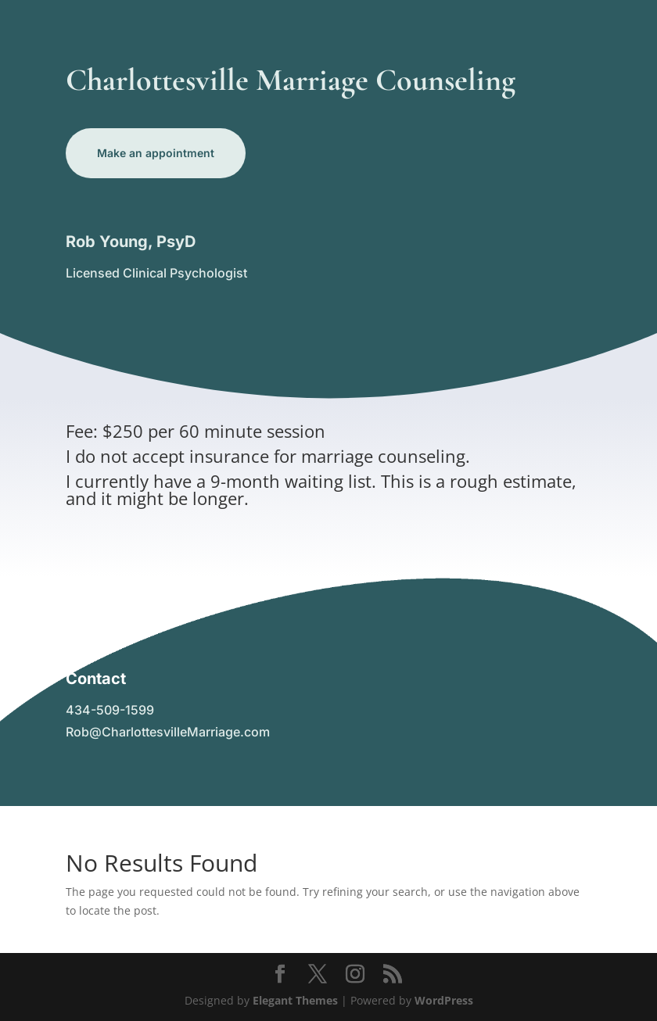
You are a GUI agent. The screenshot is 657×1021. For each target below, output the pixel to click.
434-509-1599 (110, 710)
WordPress (444, 1000)
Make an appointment (155, 152)
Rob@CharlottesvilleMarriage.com (168, 732)
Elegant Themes (295, 1000)
